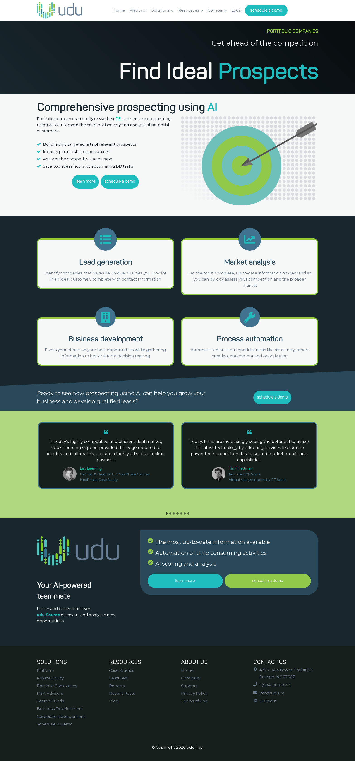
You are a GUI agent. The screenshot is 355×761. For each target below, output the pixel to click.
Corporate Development (61, 716)
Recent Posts (122, 693)
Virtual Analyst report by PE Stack (257, 480)
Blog (113, 701)
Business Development (60, 708)
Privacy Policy (194, 693)
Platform (138, 10)
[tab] (167, 513)
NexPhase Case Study (99, 480)
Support (189, 686)
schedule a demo (266, 10)
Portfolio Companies (57, 686)
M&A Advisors (50, 693)
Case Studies (121, 670)
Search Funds (50, 701)
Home (119, 10)
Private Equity (50, 678)
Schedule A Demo (55, 724)
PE (118, 118)
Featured (118, 678)
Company (217, 10)
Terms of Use (194, 701)
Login (236, 10)
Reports (117, 686)
